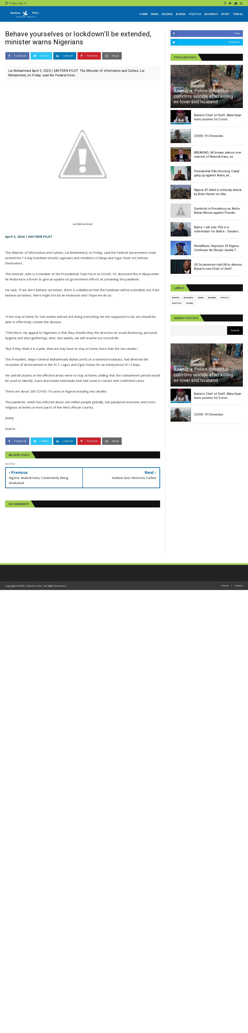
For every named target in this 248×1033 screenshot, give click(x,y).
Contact (238, 585)
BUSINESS (211, 14)
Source (10, 429)
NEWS (154, 14)
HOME (144, 14)
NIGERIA (167, 14)
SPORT (225, 14)
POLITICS (195, 14)
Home (225, 585)
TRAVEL (238, 14)
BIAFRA (180, 14)
